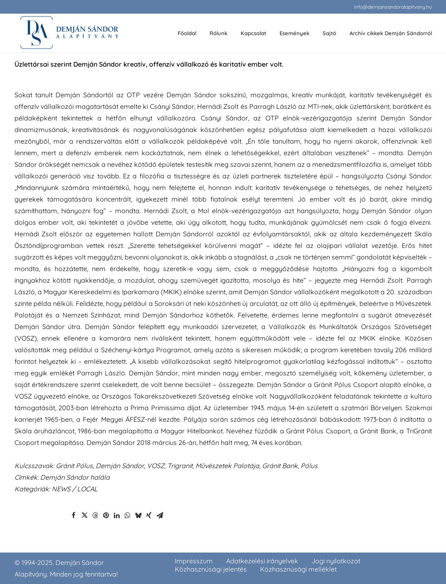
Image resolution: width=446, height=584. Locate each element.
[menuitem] (393, 7)
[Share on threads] (95, 515)
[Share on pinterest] (106, 515)
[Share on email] (160, 515)
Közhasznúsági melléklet (298, 569)
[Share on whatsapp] (128, 515)
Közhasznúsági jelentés (211, 569)
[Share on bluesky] (138, 515)
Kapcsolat (253, 33)
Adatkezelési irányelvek (262, 561)
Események (294, 33)
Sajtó (329, 33)
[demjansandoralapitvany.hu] (68, 33)
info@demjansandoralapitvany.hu (393, 7)
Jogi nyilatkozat (335, 561)
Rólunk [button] (218, 33)
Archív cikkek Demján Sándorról (391, 33)
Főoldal (187, 33)
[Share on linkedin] (117, 515)
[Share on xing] (149, 515)
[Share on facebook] (74, 515)
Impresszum (194, 561)
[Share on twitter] (84, 515)
